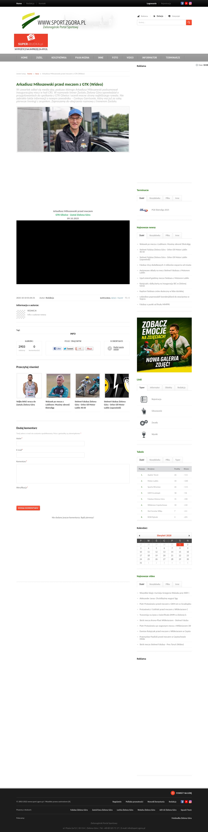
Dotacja (160, 16)
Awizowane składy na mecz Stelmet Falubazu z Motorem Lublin (165, 271)
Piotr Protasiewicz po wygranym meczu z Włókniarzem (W (165, 626)
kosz (37, 73)
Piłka (168, 198)
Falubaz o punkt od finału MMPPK (155, 304)
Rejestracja (166, 3)
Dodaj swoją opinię (119, 348)
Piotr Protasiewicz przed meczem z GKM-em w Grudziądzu (165, 604)
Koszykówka (58, 57)
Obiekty (168, 387)
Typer (142, 387)
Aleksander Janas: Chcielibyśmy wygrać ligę (159, 598)
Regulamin (117, 802)
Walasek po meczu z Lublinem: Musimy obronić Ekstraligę (58, 404)
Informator (149, 57)
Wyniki (149, 434)
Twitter (186, 3)
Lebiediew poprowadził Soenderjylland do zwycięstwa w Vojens (164, 297)
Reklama (144, 16)
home (29, 73)
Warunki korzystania (156, 802)
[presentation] (44, 496)
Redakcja (30, 3)
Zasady (149, 423)
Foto (115, 57)
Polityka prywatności (134, 802)
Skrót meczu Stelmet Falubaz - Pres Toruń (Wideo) (162, 644)
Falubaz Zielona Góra (79, 810)
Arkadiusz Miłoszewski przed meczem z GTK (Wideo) (59, 84)
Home (19, 3)
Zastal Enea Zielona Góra (102, 810)
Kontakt (42, 3)
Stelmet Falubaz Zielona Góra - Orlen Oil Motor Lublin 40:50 (85, 404)
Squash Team (186, 810)
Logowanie (152, 3)
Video (130, 57)
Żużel (39, 57)
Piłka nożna (82, 57)
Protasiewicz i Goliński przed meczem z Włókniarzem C (164, 609)
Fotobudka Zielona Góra (182, 818)
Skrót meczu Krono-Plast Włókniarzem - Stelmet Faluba (164, 620)
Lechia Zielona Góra (125, 810)
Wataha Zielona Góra (146, 810)
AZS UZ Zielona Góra (167, 810)
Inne (100, 57)
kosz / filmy (117, 298)
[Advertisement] (115, 42)
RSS (190, 3)
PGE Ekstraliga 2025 (154, 210)
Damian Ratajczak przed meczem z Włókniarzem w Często (165, 631)
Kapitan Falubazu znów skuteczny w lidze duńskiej (162, 291)
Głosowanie (151, 411)
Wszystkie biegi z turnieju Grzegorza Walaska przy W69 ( (164, 593)
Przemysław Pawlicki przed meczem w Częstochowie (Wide (163, 638)
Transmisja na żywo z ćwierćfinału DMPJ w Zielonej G (163, 615)
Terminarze (173, 57)
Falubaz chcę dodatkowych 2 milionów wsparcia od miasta (165, 265)
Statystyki (176, 16)
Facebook (182, 3)
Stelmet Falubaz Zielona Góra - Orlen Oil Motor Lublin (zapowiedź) (115, 404)
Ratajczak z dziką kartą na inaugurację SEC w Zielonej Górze (163, 284)
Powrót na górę (184, 793)
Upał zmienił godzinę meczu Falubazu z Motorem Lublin (164, 278)
